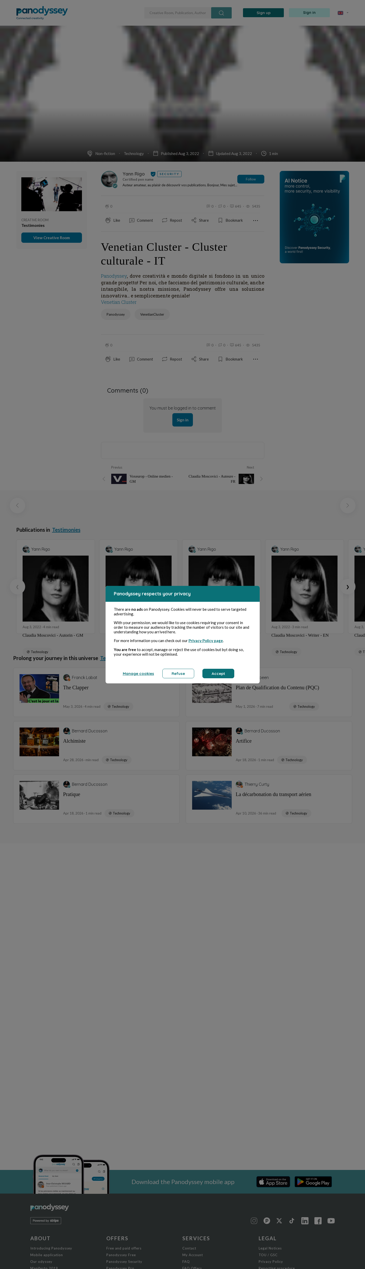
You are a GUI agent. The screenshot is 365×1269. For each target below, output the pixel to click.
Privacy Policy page (206, 640)
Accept (218, 673)
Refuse (178, 673)
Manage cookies (138, 673)
